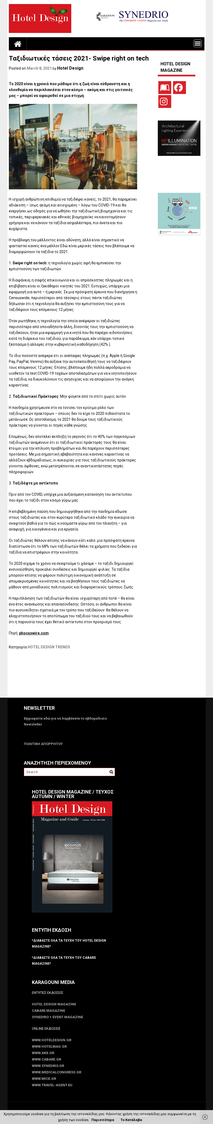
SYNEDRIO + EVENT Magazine (57, 1017)
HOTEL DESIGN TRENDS (49, 647)
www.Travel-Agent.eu (52, 1085)
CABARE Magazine (48, 1011)
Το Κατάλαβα (131, 1120)
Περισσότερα (102, 1120)
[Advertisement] (106, 677)
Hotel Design (70, 68)
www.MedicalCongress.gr (56, 1072)
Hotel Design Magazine (54, 1004)
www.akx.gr (43, 1053)
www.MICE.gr (44, 1079)
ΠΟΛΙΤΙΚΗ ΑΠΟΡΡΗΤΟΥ (43, 744)
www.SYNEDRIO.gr (48, 1066)
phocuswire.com (34, 633)
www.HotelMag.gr (49, 1046)
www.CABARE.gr (46, 1059)
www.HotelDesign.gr (51, 1040)
